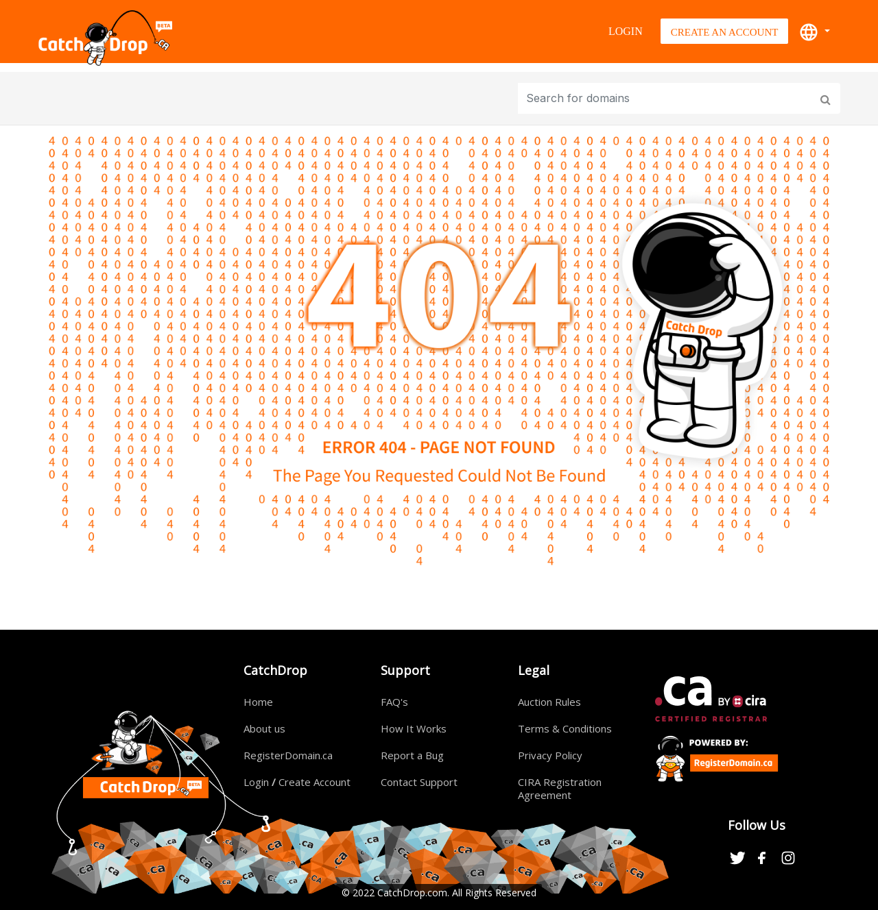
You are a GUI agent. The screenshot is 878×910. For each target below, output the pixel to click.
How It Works (414, 728)
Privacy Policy (550, 755)
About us (264, 728)
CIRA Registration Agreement (560, 788)
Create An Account (725, 32)
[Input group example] (666, 98)
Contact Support (419, 782)
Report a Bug (412, 755)
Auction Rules (549, 702)
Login (625, 31)
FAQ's (394, 702)
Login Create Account (297, 782)
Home (258, 702)
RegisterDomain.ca (288, 755)
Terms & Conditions (565, 728)
